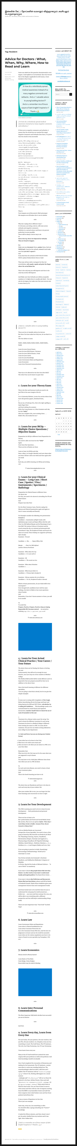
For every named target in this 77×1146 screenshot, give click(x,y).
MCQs (6, 78)
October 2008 (59, 403)
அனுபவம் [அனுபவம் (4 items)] (59, 312)
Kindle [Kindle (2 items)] (58, 283)
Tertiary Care (61, 239)
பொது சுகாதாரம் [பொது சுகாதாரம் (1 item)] (60, 333)
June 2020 (58, 381)
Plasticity (61, 229)
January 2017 (59, 401)
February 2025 (59, 355)
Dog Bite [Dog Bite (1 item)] (65, 267)
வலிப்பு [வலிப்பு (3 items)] (65, 339)
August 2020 (59, 377)
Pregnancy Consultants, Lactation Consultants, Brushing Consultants (62, 145)
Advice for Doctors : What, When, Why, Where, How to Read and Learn (26, 62)
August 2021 (59, 369)
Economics (59, 218)
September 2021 (60, 368)
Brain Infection (62, 224)
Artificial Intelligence (63, 250)
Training (12, 79)
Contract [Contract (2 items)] (64, 264)
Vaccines (60, 242)
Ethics (57, 220)
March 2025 (59, 354)
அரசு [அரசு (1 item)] (65, 312)
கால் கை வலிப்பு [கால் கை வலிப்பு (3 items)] (60, 323)
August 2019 (59, 389)
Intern (9, 76)
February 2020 (59, 387)
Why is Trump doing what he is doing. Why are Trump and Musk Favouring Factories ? (63, 109)
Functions (61, 227)
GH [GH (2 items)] (57, 269)
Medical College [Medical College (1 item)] (60, 291)
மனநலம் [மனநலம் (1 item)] (68, 333)
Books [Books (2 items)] (58, 264)
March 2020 (59, 385)
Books (6, 76)
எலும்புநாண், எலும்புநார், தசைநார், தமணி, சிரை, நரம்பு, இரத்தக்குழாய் (63, 179)
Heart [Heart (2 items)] (68, 269)
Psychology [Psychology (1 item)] (59, 304)
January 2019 (59, 390)
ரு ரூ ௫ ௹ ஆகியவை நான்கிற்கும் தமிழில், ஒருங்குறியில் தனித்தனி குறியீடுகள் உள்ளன (63, 116)
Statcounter (65, 451)
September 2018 (60, 392)
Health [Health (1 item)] (62, 269)
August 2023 (59, 360)
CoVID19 (60, 231)
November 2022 (60, 362)
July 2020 (58, 379)
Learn (13, 76)
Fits (60, 226)
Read (9, 78)
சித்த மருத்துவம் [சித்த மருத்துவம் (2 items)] (60, 325)
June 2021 (58, 373)
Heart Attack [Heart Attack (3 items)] (59, 272)
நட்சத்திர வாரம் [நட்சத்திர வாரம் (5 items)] (67, 328)
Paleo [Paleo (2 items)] (68, 291)
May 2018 (58, 395)
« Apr (58, 434)
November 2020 (60, 376)
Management (59, 247)
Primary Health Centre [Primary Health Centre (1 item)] (62, 296)
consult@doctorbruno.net (63, 81)
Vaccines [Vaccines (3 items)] (65, 309)
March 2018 (59, 397)
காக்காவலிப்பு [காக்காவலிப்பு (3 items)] (59, 320)
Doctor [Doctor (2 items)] (58, 267)
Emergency (60, 232)
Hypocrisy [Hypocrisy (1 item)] (59, 280)
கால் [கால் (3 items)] (66, 320)
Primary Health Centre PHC (65, 235)
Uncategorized (59, 251)
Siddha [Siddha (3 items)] (64, 307)
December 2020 (60, 374)
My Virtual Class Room (63, 70)
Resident (7, 79)
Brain (59, 223)
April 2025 (58, 352)
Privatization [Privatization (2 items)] (59, 301)
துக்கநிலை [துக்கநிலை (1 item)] (59, 328)
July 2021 (58, 371)
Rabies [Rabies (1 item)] (66, 304)
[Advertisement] (39, 37)
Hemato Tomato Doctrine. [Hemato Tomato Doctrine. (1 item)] (63, 275)
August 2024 (59, 357)
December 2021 (60, 365)
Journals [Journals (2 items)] (66, 280)
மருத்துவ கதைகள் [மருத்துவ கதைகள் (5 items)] (60, 336)
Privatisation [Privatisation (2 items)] (59, 299)
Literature (58, 245)
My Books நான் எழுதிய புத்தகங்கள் (64, 73)
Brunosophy (8, 74)
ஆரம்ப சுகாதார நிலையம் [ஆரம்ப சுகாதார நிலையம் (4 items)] (62, 317)
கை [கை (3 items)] (67, 323)
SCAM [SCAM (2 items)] (58, 307)
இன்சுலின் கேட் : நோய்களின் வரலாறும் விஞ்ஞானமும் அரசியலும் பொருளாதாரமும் (23, 1139)
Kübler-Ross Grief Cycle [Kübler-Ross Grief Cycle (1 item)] (62, 285)
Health (58, 221)
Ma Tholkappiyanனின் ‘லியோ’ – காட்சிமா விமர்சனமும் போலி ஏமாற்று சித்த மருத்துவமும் (63, 138)
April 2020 (58, 384)
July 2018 (58, 393)
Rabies (60, 243)
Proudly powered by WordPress (51, 1139)
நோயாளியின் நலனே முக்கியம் (63, 192)
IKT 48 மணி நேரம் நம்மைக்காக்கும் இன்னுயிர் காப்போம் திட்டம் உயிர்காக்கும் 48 (64, 197)
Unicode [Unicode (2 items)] (58, 309)
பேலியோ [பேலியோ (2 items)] (59, 331)
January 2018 (59, 400)
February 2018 (59, 398)
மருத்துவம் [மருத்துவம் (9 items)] (59, 339)
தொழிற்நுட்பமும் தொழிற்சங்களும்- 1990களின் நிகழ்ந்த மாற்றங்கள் (63, 186)
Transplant (61, 240)
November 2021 (60, 366)
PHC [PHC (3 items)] (57, 293)
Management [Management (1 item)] (60, 288)
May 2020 (58, 382)
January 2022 (59, 363)
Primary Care (61, 234)
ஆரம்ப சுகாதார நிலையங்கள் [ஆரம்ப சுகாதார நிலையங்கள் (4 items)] (63, 315)
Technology (59, 248)
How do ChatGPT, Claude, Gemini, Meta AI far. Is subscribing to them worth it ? (63, 131)
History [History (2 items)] (58, 277)
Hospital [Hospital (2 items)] (65, 277)
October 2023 (59, 358)
